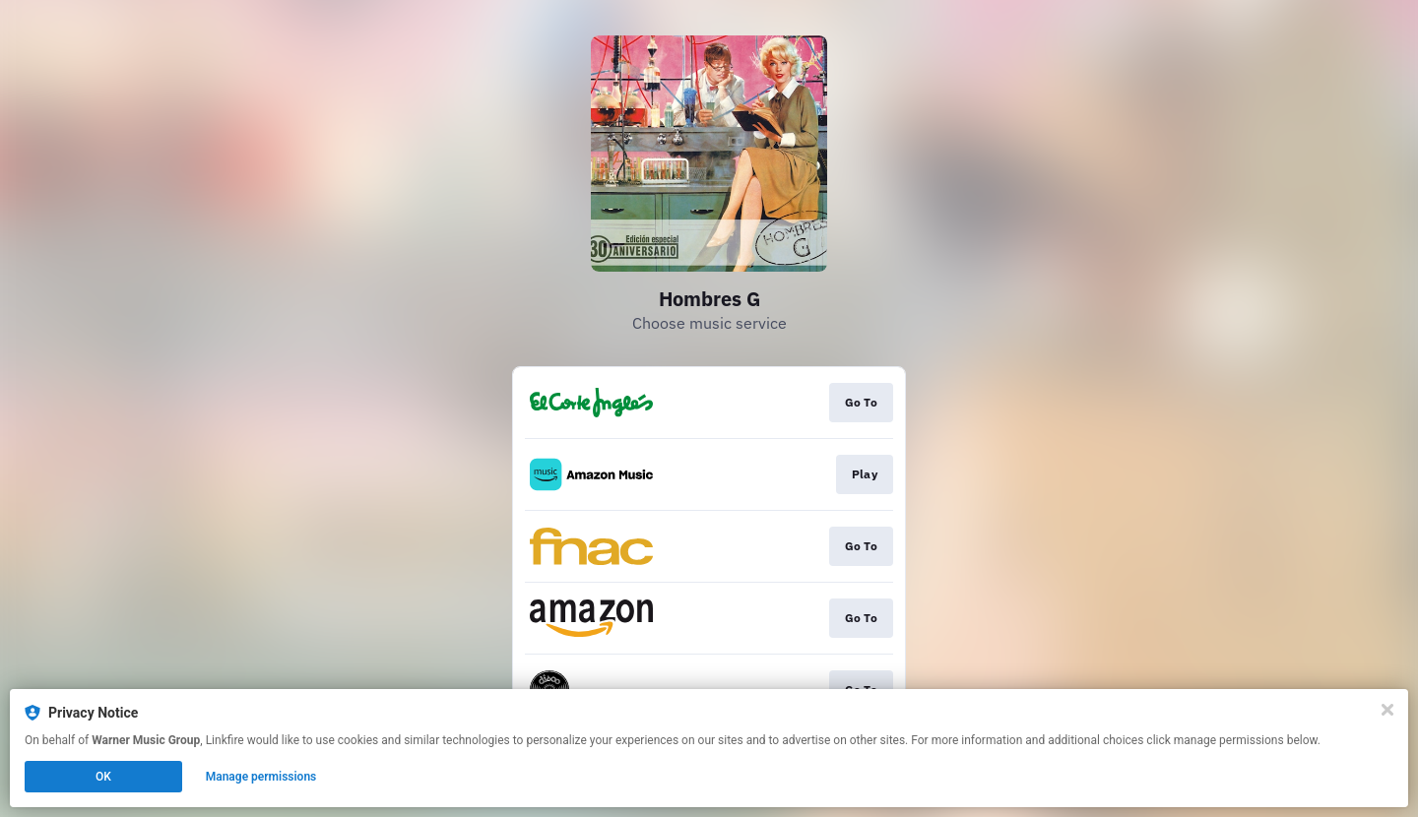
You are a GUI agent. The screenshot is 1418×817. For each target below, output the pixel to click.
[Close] (1387, 709)
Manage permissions (261, 777)
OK (103, 777)
